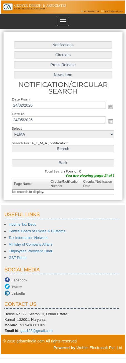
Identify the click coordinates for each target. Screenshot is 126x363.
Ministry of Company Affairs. (31, 244)
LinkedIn (18, 293)
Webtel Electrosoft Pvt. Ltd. (99, 348)
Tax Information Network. (29, 238)
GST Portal (17, 258)
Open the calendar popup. (110, 107)
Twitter (16, 287)
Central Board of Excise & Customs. (37, 231)
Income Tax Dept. (23, 224)
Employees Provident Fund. (31, 251)
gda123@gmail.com (37, 331)
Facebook (19, 280)
